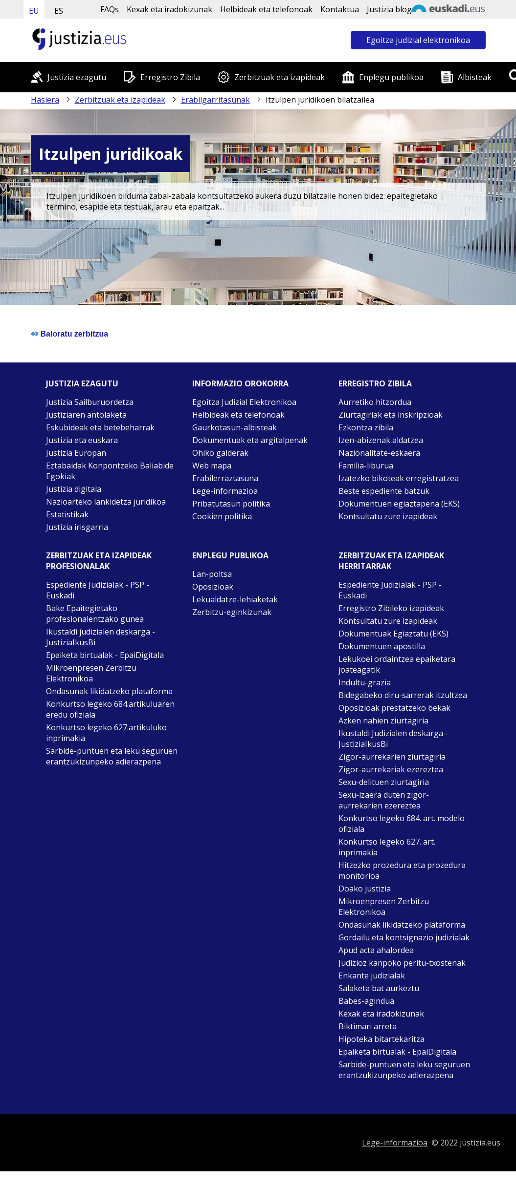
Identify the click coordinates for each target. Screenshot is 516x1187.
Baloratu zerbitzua (75, 334)
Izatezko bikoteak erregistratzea (398, 478)
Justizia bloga (391, 9)
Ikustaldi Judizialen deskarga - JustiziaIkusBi (393, 738)
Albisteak (475, 77)
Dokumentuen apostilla (381, 646)
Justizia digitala (73, 489)
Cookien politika (222, 516)
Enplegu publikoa (391, 77)
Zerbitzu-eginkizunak (231, 612)
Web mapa (211, 465)
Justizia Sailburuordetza (90, 402)
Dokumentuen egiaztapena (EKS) (399, 503)
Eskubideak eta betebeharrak (100, 427)
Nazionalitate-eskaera (379, 452)
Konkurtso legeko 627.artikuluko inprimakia (106, 732)
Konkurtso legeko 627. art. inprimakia (386, 847)
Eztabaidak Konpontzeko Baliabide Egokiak (110, 471)
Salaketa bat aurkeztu (378, 988)
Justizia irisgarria (77, 527)
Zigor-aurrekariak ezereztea (390, 769)
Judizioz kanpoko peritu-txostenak (402, 962)
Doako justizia (364, 888)
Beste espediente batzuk (383, 491)
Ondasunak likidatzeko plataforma (109, 691)
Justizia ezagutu (76, 77)
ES (58, 10)
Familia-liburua (365, 465)
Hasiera (45, 99)
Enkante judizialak (371, 975)
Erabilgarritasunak (215, 99)
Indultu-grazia (364, 682)
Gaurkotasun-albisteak (234, 427)
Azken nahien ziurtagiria (383, 720)
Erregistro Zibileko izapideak (391, 608)
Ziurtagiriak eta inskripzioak (390, 414)
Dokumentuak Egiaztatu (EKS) (393, 633)
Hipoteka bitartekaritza (381, 1039)
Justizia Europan (76, 452)
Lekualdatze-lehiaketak (235, 599)
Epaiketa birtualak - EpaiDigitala (105, 655)
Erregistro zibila (375, 383)
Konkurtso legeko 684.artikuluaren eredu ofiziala (110, 709)
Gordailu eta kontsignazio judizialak (404, 937)
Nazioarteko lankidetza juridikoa (106, 501)
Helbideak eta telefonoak (266, 9)
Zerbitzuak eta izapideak (279, 77)
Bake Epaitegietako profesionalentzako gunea (95, 613)
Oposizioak (212, 586)
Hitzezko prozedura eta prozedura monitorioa (402, 870)
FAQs (109, 9)
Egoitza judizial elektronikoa (418, 40)
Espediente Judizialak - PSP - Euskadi (97, 590)
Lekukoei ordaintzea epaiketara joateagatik (396, 664)
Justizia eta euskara (82, 440)
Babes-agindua (366, 1001)
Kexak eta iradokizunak (169, 9)
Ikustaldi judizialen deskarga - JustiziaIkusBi (100, 637)
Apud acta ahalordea (376, 950)
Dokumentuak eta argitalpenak (250, 440)
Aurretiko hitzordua (374, 402)
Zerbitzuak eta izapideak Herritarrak (391, 561)
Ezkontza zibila (365, 427)
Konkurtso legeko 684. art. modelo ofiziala (401, 823)
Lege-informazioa (225, 491)
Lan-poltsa (212, 574)
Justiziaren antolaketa (86, 414)
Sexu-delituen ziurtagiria (383, 782)
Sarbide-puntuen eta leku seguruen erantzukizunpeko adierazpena (112, 756)
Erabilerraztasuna (225, 478)
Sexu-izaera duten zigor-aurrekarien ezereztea (383, 800)
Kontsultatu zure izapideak (387, 516)
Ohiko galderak (220, 452)
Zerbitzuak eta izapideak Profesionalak (99, 561)
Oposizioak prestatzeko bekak (394, 707)
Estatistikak (67, 514)
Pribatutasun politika (231, 503)
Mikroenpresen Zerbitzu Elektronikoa (91, 673)
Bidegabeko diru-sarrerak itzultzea (402, 695)
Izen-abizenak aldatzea (380, 440)
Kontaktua (339, 9)
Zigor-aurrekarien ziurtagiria (392, 756)
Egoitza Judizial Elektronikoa (244, 402)
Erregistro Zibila (170, 77)
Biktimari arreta (367, 1026)
